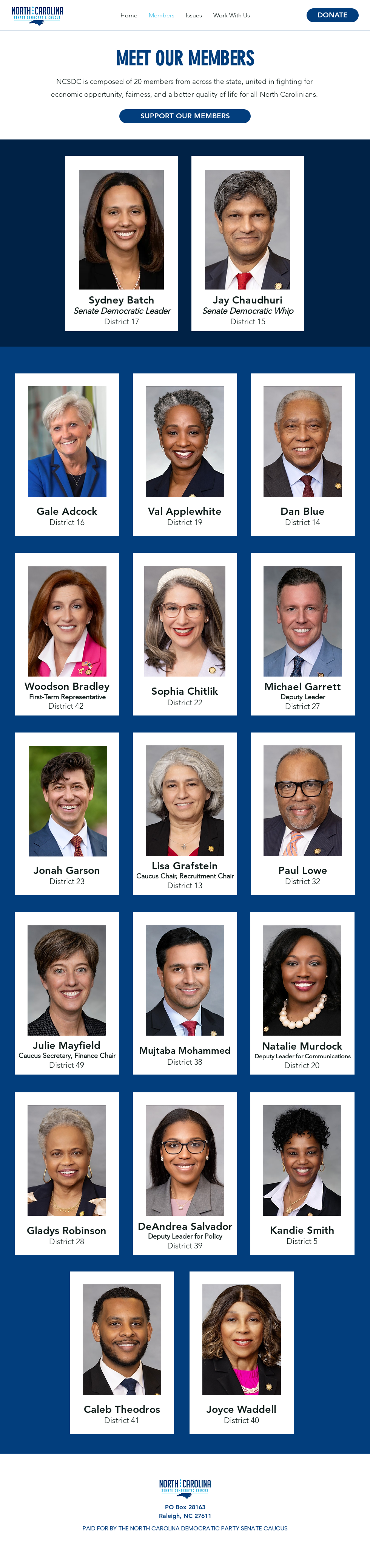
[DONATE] (333, 15)
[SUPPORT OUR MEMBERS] (185, 116)
